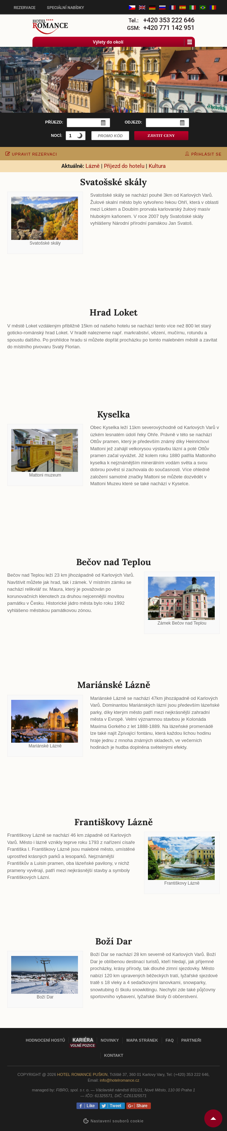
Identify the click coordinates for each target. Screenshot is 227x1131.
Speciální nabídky (65, 7)
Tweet (114, 1105)
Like (89, 1105)
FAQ (170, 1040)
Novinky (110, 1040)
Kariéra (83, 1040)
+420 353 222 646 (169, 20)
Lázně (93, 166)
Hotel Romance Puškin (82, 1074)
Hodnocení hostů (45, 1040)
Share (140, 1105)
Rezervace (24, 7)
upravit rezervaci (31, 154)
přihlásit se (203, 154)
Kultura (157, 166)
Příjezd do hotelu (124, 166)
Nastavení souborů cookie (117, 1121)
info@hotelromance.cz (120, 1080)
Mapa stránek (142, 1040)
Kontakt (113, 1055)
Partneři (191, 1040)
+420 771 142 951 (169, 27)
